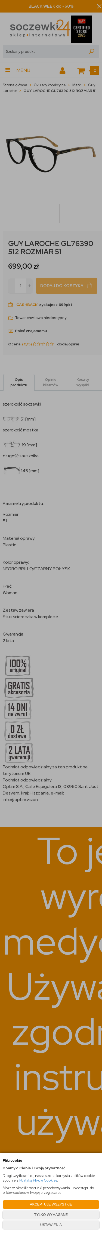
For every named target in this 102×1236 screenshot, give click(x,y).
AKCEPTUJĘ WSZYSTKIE (51, 1204)
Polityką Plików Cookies (38, 1180)
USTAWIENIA (51, 1225)
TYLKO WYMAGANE (51, 1215)
